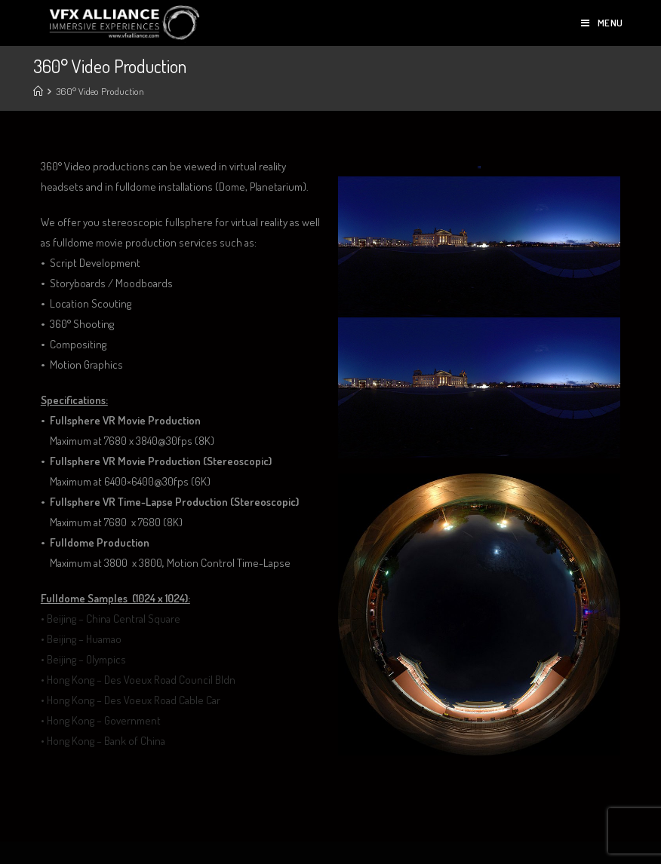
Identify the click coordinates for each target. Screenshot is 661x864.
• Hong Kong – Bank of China (103, 741)
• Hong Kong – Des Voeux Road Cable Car (130, 700)
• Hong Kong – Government (101, 720)
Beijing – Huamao (84, 639)
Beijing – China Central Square (113, 618)
